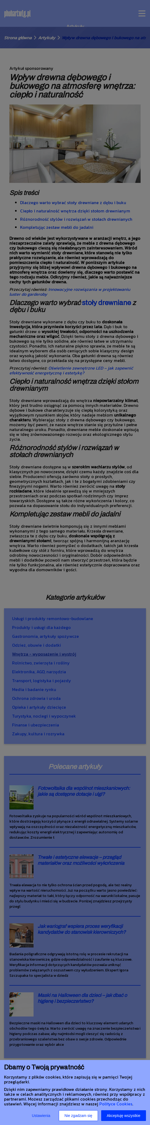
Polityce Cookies (115, 1104)
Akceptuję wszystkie (123, 1115)
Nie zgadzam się (78, 1115)
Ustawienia (41, 1115)
